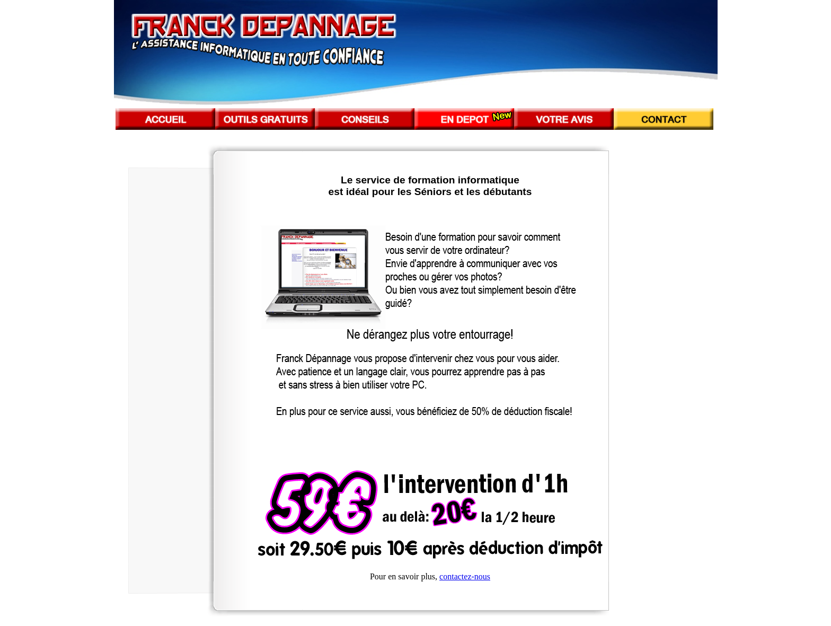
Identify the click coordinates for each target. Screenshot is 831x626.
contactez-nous (464, 576)
